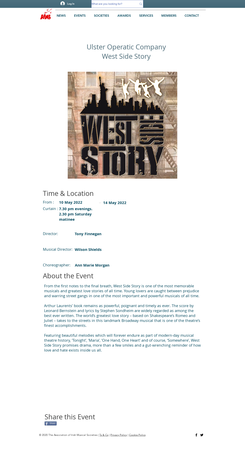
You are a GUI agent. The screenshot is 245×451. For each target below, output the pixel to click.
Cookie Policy (137, 435)
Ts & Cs (103, 435)
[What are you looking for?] (112, 4)
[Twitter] (202, 435)
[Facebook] (196, 435)
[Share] (51, 423)
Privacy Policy (118, 435)
